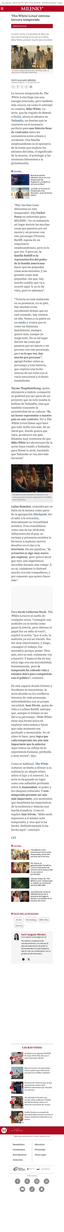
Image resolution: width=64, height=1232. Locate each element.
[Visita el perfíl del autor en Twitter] (29, 959)
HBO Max (43, 919)
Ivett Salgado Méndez (23, 80)
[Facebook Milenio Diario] (17, 1181)
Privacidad (40, 1150)
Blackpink (40, 514)
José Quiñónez (35, 3)
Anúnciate (18, 1160)
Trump (59, 3)
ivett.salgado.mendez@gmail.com (34, 937)
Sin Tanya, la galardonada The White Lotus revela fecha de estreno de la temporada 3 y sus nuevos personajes (41, 869)
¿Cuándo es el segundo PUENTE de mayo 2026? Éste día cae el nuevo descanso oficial (37, 1055)
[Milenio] (32, 9)
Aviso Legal (40, 1155)
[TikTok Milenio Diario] (32, 1189)
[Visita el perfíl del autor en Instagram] (23, 959)
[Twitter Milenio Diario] (27, 1181)
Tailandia (17, 120)
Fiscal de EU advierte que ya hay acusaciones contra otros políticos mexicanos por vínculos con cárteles (38, 1086)
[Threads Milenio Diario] (46, 1181)
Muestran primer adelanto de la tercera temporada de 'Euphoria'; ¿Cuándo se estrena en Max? (40, 179)
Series (19, 919)
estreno (19, 925)
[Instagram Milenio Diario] (37, 1181)
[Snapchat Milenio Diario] (41, 1189)
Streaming (31, 919)
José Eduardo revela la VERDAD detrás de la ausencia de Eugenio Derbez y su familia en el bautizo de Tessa (41, 896)
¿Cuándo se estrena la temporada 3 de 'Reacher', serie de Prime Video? (41, 192)
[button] (2, 9)
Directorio (40, 1144)
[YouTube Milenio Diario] (22, 1189)
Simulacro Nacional (49, 3)
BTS (26, 3)
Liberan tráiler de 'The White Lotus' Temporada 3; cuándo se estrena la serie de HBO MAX (41, 882)
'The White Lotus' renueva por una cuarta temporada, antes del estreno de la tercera (40, 853)
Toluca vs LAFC (18, 3)
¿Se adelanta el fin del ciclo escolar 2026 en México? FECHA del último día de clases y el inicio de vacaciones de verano (37, 1101)
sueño (22, 322)
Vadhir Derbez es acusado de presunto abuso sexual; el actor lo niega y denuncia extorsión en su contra (38, 1116)
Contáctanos (19, 1150)
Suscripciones (19, 1155)
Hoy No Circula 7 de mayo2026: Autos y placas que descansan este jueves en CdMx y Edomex (37, 1070)
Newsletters (19, 1144)
